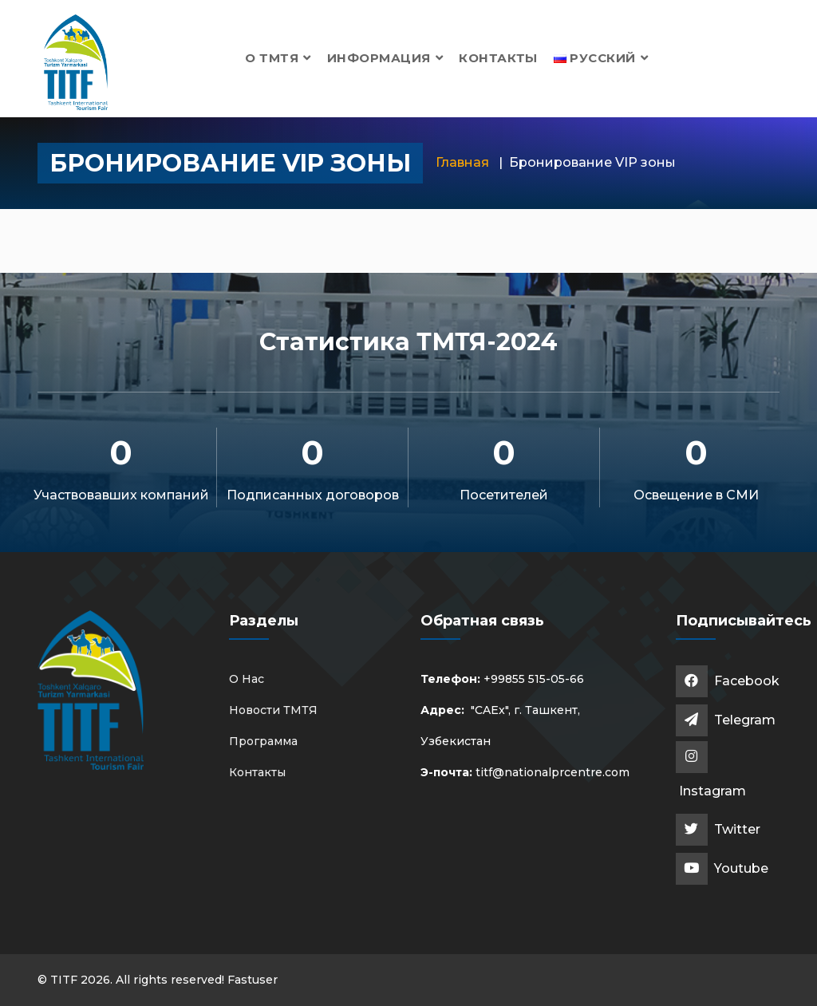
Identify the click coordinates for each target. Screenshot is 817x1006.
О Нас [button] (246, 679)
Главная (462, 162)
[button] (601, 57)
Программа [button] (263, 741)
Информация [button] (385, 57)
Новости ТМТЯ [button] (273, 710)
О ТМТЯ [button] (278, 57)
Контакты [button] (498, 57)
